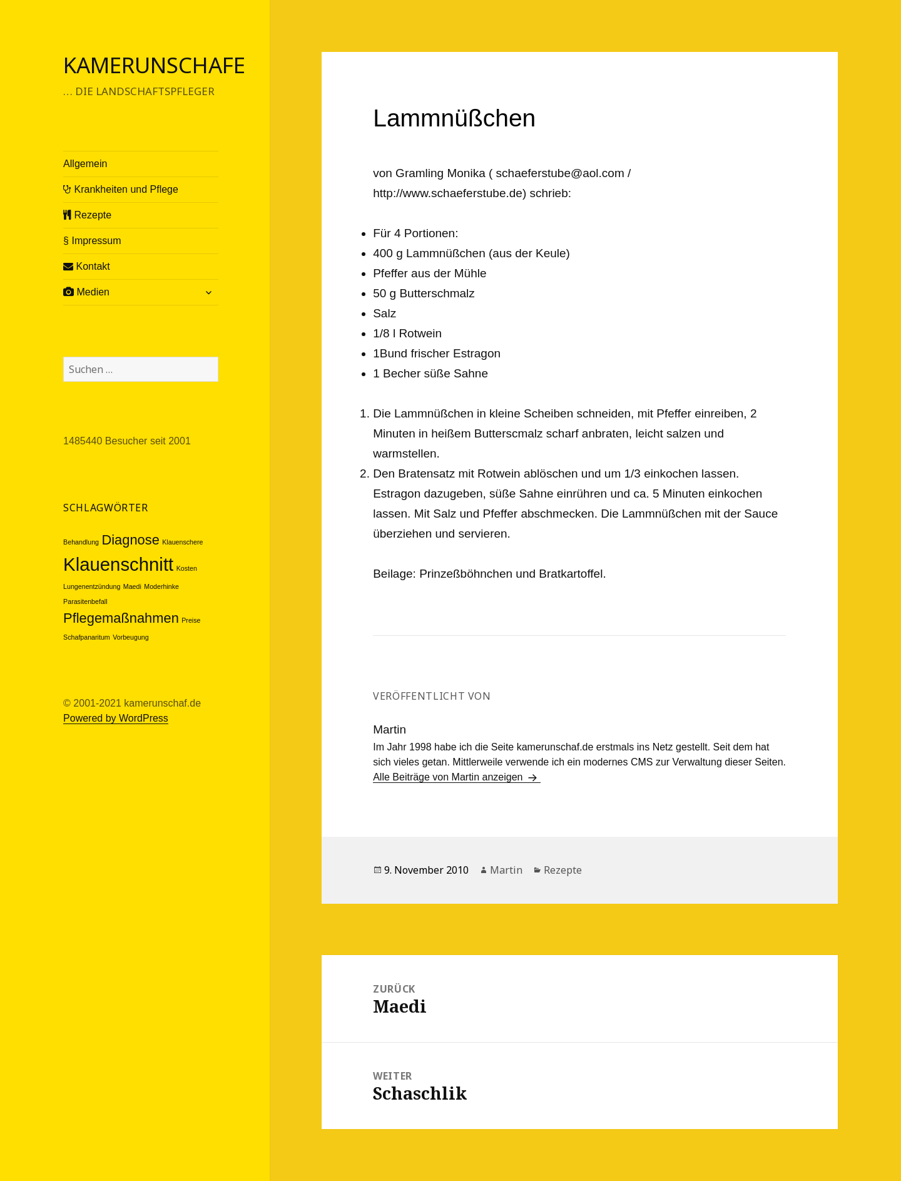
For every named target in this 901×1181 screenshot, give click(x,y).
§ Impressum (92, 240)
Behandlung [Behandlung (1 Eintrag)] (81, 542)
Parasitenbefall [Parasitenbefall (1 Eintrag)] (85, 601)
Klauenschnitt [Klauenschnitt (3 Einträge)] (118, 564)
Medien (86, 292)
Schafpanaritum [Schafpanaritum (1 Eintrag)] (86, 637)
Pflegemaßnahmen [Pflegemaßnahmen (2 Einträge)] (121, 618)
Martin (506, 870)
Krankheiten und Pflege (120, 189)
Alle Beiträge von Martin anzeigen (449, 777)
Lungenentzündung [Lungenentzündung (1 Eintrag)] (91, 586)
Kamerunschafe (154, 64)
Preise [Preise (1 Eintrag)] (190, 620)
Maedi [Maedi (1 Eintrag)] (132, 586)
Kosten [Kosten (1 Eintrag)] (186, 568)
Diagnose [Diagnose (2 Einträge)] (130, 540)
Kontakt (86, 266)
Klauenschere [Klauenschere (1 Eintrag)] (182, 542)
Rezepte (87, 215)
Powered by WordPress (115, 718)
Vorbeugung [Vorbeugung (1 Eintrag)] (130, 637)
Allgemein (85, 163)
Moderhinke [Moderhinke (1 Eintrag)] (161, 586)
